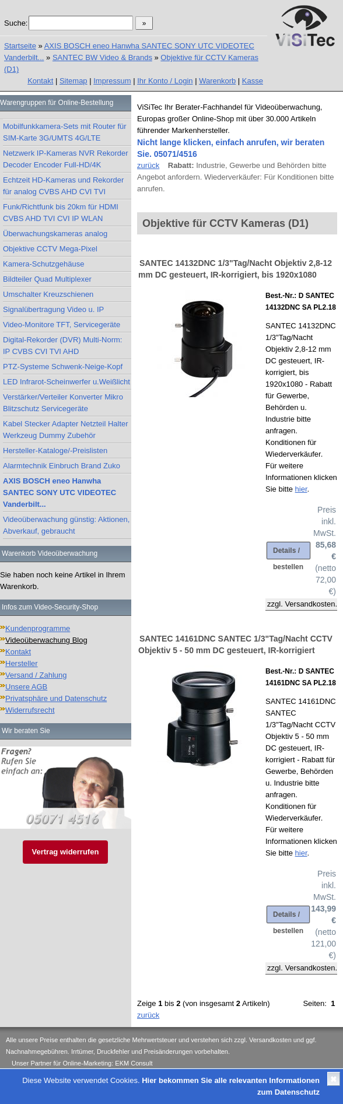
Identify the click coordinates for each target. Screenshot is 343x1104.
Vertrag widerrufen (65, 851)
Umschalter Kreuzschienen (48, 294)
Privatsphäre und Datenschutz (56, 698)
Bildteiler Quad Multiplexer (47, 279)
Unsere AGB (26, 686)
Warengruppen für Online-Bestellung (56, 103)
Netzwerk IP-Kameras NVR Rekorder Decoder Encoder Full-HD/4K (65, 159)
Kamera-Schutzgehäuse (43, 264)
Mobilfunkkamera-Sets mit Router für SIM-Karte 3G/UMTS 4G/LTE (65, 132)
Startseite (20, 45)
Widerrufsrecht (30, 710)
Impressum (112, 80)
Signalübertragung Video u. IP (53, 309)
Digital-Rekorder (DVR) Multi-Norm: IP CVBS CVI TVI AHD (62, 345)
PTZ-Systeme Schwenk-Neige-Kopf (63, 366)
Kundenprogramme (37, 628)
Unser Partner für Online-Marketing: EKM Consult (82, 1063)
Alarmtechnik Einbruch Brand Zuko (61, 465)
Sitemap (74, 80)
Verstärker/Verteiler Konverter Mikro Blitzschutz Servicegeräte (63, 402)
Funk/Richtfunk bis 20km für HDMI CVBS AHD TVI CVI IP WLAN (60, 212)
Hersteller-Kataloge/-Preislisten (55, 450)
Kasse (252, 80)
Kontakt (40, 80)
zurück (148, 165)
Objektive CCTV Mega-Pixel (50, 248)
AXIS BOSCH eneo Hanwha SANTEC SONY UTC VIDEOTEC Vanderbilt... (59, 492)
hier (301, 489)
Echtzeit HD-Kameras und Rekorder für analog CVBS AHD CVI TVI (63, 186)
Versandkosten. (311, 604)
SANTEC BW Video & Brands (102, 57)
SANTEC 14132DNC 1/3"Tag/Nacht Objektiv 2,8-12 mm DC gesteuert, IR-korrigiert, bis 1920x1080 (235, 268)
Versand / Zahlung (36, 675)
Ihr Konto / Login (164, 80)
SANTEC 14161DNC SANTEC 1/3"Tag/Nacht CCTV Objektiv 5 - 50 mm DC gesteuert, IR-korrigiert (235, 644)
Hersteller (21, 663)
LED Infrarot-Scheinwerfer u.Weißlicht (66, 381)
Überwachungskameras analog (55, 233)
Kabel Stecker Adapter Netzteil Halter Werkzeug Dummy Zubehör (65, 429)
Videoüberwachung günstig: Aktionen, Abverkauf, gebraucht (66, 525)
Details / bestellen (288, 552)
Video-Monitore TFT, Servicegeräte (61, 324)
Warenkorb (217, 80)
